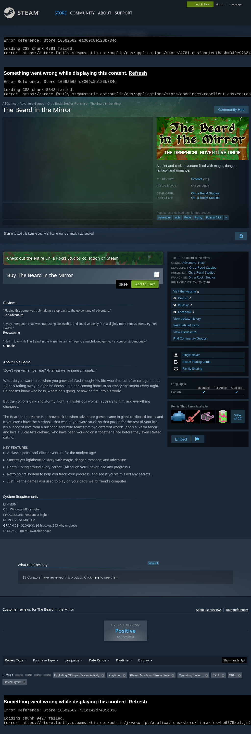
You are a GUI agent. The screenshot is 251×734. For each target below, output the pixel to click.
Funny (198, 223)
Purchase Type (44, 666)
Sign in (8, 239)
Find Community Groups (190, 428)
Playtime (122, 666)
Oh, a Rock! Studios (205, 199)
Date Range (97, 666)
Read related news (186, 415)
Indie (177, 223)
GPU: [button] (232, 681)
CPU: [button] (216, 681)
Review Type (14, 666)
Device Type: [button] (12, 688)
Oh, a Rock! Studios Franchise (67, 109)
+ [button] (226, 223)
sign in (220, 4)
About (104, 13)
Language (71, 666)
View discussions (185, 421)
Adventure (164, 223)
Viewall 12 (238, 326)
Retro (187, 223)
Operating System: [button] (191, 681)
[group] (125, 684)
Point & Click (213, 223)
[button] (145, 290)
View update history (187, 408)
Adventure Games (32, 109)
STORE (61, 13)
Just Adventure (13, 321)
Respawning (11, 338)
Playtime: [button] (115, 681)
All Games (9, 109)
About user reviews (209, 616)
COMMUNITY (82, 13)
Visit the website (186, 381)
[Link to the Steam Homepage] (25, 17)
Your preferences (237, 616)
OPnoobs (9, 352)
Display (143, 666)
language (235, 4)
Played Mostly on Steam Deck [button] (149, 681)
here (96, 583)
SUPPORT (123, 13)
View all (153, 569)
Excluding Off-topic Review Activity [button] (76, 681)
